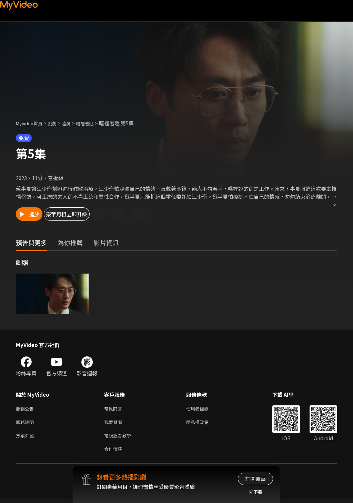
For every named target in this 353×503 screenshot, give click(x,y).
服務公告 (26, 409)
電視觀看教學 (119, 438)
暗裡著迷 (93, 123)
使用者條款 (203, 409)
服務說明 (26, 423)
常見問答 (114, 409)
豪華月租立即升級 (90, 214)
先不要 (255, 492)
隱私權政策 (203, 423)
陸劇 (73, 123)
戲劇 (57, 123)
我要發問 (114, 423)
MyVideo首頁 (31, 123)
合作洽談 (114, 452)
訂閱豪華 (255, 478)
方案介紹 (26, 438)
